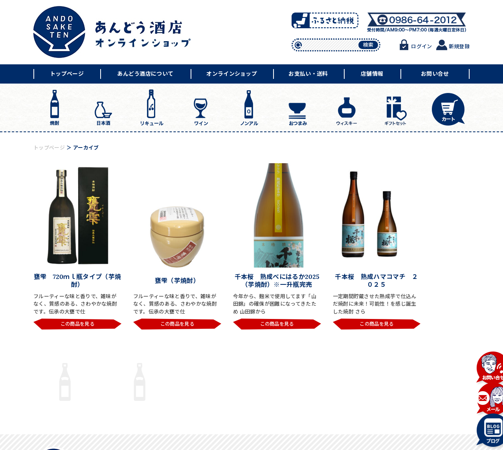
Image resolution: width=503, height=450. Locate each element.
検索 (368, 45)
